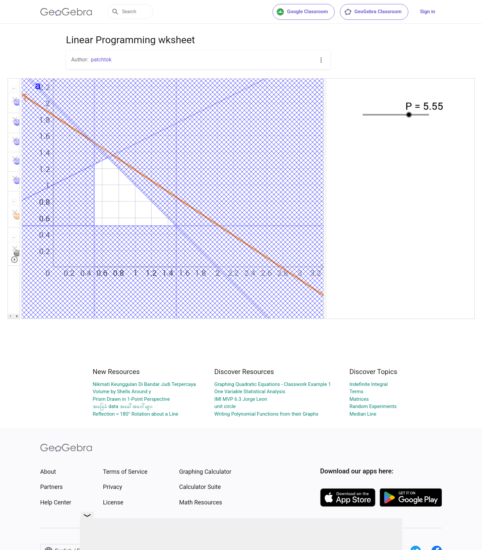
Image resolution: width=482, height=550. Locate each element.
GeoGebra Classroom (373, 12)
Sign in (427, 12)
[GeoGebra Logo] (66, 12)
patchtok (101, 59)
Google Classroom (302, 12)
